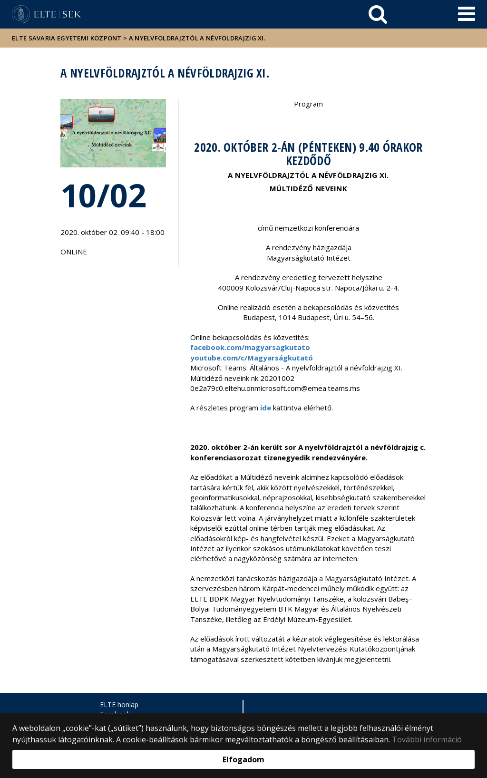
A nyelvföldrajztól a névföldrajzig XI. (197, 38)
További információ (427, 739)
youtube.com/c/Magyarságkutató (251, 357)
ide (265, 407)
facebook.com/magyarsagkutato (250, 347)
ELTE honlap (119, 704)
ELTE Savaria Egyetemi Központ (67, 38)
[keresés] (378, 14)
